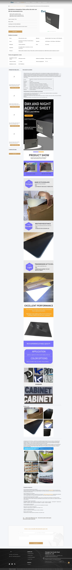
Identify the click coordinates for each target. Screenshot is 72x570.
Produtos (22, 2)
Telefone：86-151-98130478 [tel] (13, 554)
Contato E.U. (34, 2)
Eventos (39, 2)
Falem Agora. (15, 31)
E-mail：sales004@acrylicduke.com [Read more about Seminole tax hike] (14, 556)
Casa (18, 2)
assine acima (60, 561)
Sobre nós (28, 2)
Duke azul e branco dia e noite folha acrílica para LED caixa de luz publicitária (14, 143)
